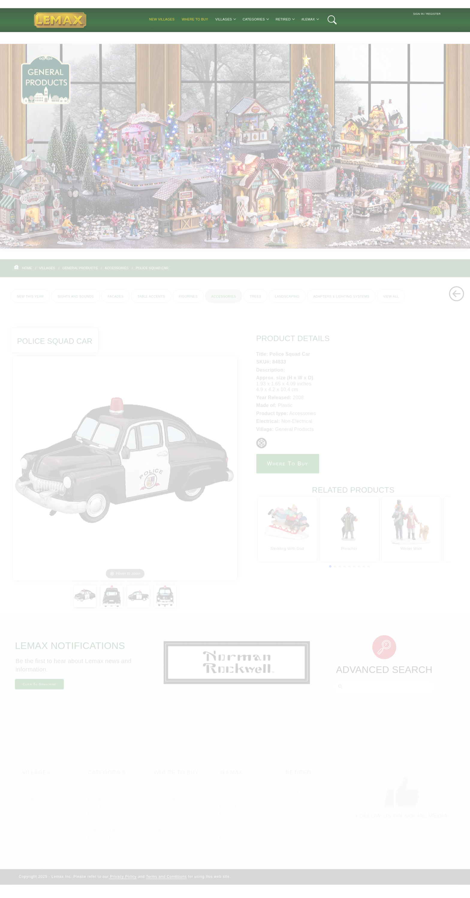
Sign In (418, 30)
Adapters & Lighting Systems (341, 300)
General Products (79, 271)
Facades (115, 300)
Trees (255, 300)
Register (433, 30)
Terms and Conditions (166, 881)
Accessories (116, 271)
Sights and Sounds (76, 300)
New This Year (30, 300)
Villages (225, 35)
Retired (285, 35)
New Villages (161, 35)
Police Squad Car (152, 271)
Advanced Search (384, 674)
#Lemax (310, 35)
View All (391, 300)
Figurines (188, 300)
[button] (330, 570)
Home (27, 271)
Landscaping (287, 300)
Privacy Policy (123, 881)
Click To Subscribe (39, 688)
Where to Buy (195, 35)
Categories (256, 35)
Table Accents (151, 300)
